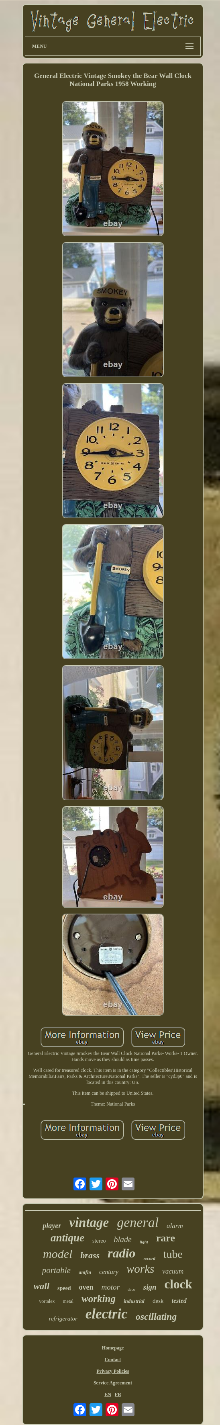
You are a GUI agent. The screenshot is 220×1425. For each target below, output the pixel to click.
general (138, 1222)
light (144, 1241)
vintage (89, 1222)
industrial (134, 1301)
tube (173, 1254)
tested (178, 1300)
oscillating (156, 1316)
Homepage (113, 1348)
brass (90, 1255)
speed (64, 1288)
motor (111, 1287)
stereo (99, 1241)
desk (158, 1301)
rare (165, 1238)
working (98, 1298)
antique (67, 1238)
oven (86, 1287)
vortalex (47, 1301)
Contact (113, 1359)
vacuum (172, 1271)
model (57, 1253)
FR (118, 1394)
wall (41, 1286)
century (108, 1271)
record (149, 1258)
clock (178, 1284)
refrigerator (63, 1318)
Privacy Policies (112, 1371)
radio (121, 1253)
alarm (175, 1226)
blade (123, 1239)
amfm (85, 1272)
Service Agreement (113, 1383)
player (52, 1226)
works (140, 1268)
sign (150, 1287)
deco (131, 1289)
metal (68, 1301)
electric (107, 1314)
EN (107, 1394)
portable (56, 1270)
